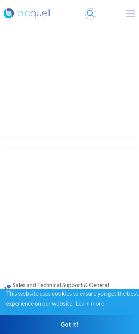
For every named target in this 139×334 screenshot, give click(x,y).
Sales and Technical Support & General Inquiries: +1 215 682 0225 (61, 288)
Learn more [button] (90, 303)
